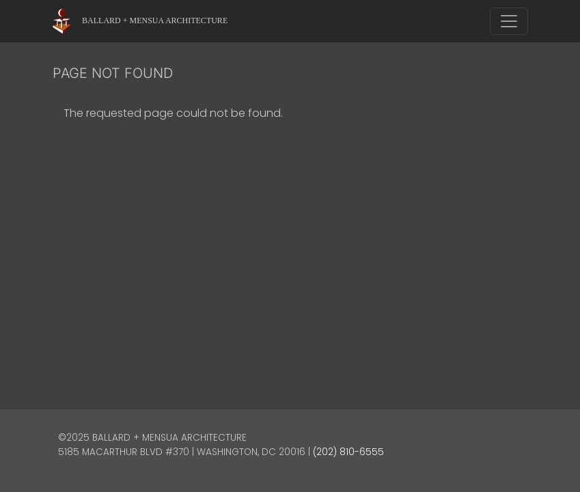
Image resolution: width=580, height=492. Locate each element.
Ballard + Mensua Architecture (154, 20)
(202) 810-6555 (348, 452)
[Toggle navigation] (509, 21)
